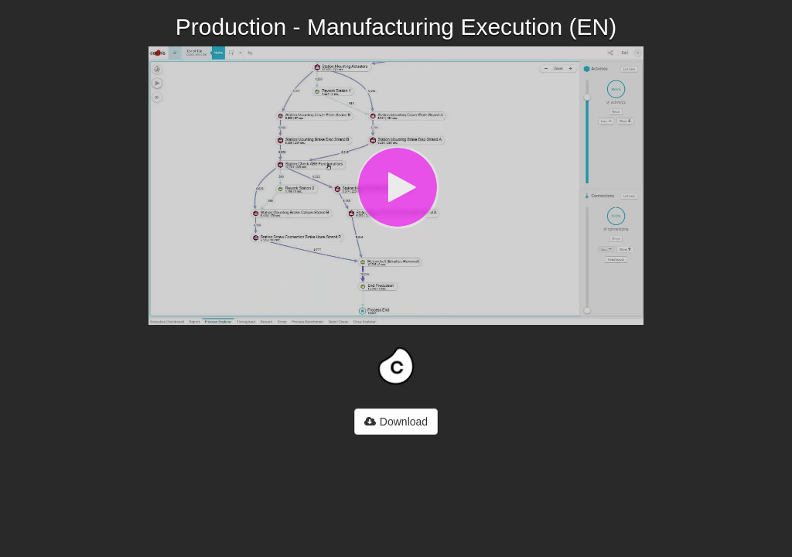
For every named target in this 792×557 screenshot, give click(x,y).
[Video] (396, 185)
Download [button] (396, 421)
